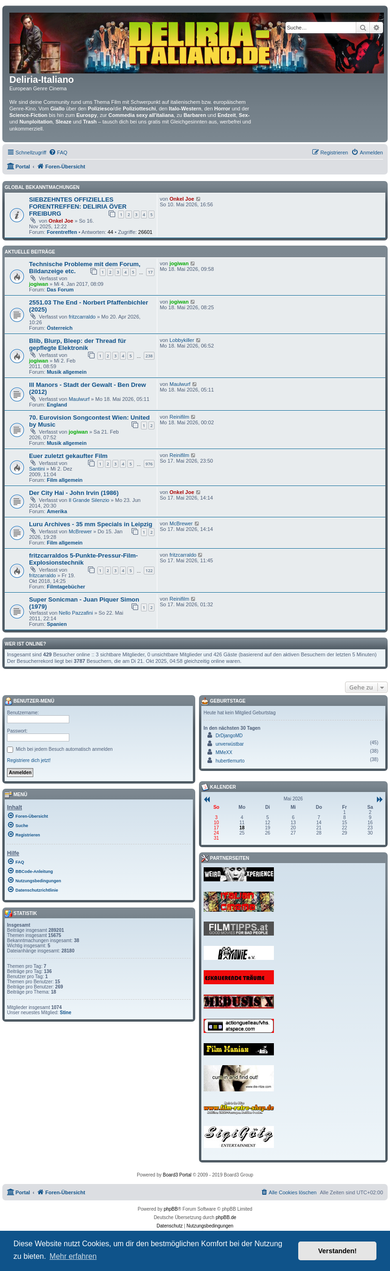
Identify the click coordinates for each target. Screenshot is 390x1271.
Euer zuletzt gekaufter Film (68, 455)
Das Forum (60, 289)
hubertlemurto (230, 760)
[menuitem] (58, 152)
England (57, 404)
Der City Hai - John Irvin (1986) (73, 492)
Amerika (57, 511)
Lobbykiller (181, 340)
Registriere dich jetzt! (29, 760)
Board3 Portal (177, 1174)
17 (150, 272)
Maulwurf (79, 399)
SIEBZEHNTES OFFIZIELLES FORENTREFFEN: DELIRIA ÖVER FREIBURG (77, 206)
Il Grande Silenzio (89, 500)
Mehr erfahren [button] (73, 1256)
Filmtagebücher (66, 586)
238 (149, 356)
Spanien (57, 624)
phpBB (171, 1209)
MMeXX (224, 752)
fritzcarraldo (82, 317)
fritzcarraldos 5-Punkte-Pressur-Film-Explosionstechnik (83, 559)
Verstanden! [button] (337, 1251)
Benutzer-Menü (29, 701)
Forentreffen (62, 232)
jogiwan (38, 284)
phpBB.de (226, 1217)
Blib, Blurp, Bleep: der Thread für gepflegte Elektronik (77, 344)
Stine (65, 1012)
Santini (37, 469)
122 (149, 570)
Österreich (60, 328)
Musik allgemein (67, 372)
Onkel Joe (61, 221)
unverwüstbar (230, 744)
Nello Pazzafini (76, 613)
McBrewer (80, 531)
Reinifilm (179, 417)
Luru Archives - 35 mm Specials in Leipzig (90, 524)
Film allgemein (64, 480)
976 (149, 464)
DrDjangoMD (229, 735)
